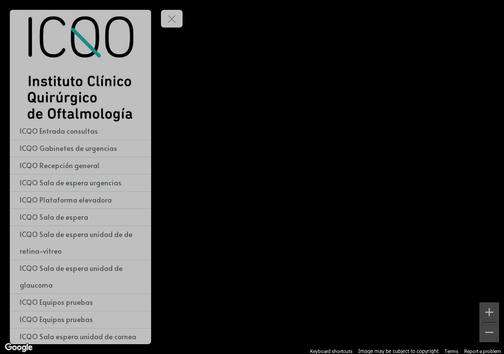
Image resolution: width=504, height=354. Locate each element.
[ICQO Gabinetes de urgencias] (80, 148)
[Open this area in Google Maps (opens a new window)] (18, 347)
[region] (252, 177)
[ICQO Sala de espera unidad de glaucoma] (80, 277)
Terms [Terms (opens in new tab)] (451, 351)
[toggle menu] (172, 19)
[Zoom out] (489, 332)
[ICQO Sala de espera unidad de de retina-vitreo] (80, 243)
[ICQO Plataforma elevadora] (80, 200)
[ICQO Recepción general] (80, 165)
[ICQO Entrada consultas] (80, 131)
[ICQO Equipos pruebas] (80, 302)
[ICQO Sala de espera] (80, 217)
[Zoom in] (489, 312)
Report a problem (482, 351)
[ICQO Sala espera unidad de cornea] (80, 336)
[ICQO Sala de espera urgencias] (80, 183)
